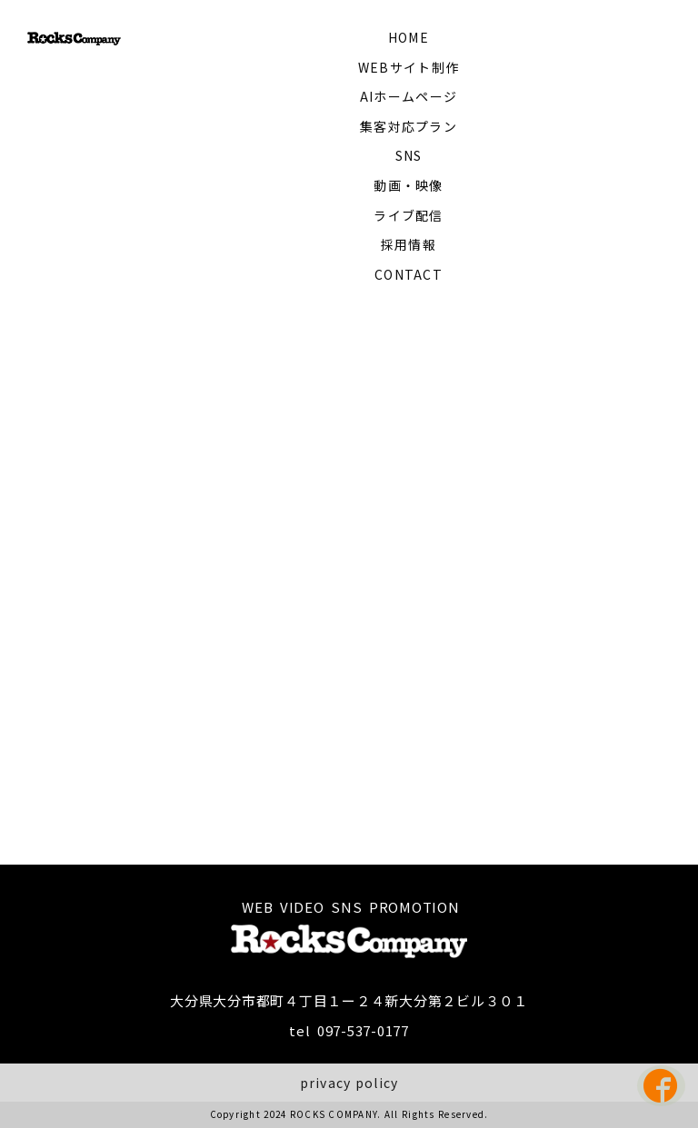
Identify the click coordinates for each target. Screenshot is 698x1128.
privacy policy (349, 1083)
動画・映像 (408, 185)
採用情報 (408, 244)
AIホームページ (408, 96)
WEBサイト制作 (408, 67)
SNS (409, 155)
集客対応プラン (408, 126)
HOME (408, 37)
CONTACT (408, 274)
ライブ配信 (408, 215)
